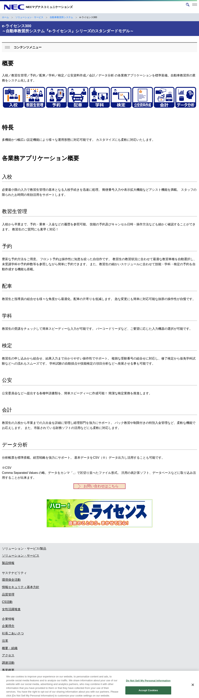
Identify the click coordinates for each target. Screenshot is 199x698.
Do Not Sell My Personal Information (148, 682)
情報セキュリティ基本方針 (20, 587)
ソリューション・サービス (29, 17)
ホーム (5, 17)
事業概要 (8, 670)
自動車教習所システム (61, 17)
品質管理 (8, 594)
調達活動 (8, 662)
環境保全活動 (11, 579)
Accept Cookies (148, 692)
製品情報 (8, 563)
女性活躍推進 (11, 609)
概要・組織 (9, 648)
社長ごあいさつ (13, 633)
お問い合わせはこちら (101, 486)
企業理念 (8, 626)
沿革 (5, 640)
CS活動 (7, 602)
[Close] (193, 687)
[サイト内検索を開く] (187, 4)
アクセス (8, 655)
